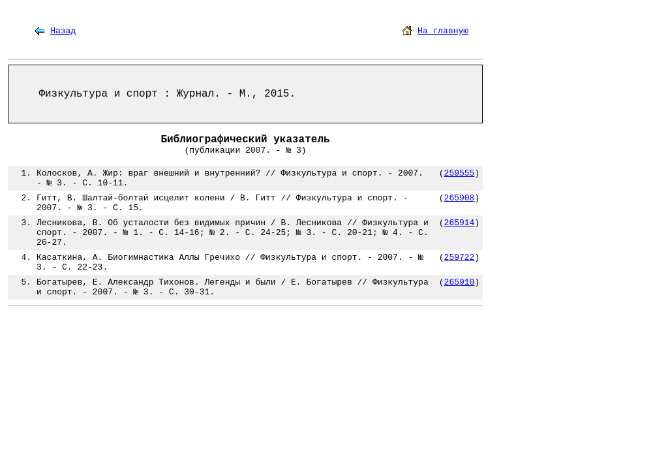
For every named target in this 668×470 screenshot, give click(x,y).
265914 (459, 223)
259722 (459, 257)
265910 (459, 282)
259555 (459, 173)
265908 (459, 198)
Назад (63, 31)
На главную (443, 31)
